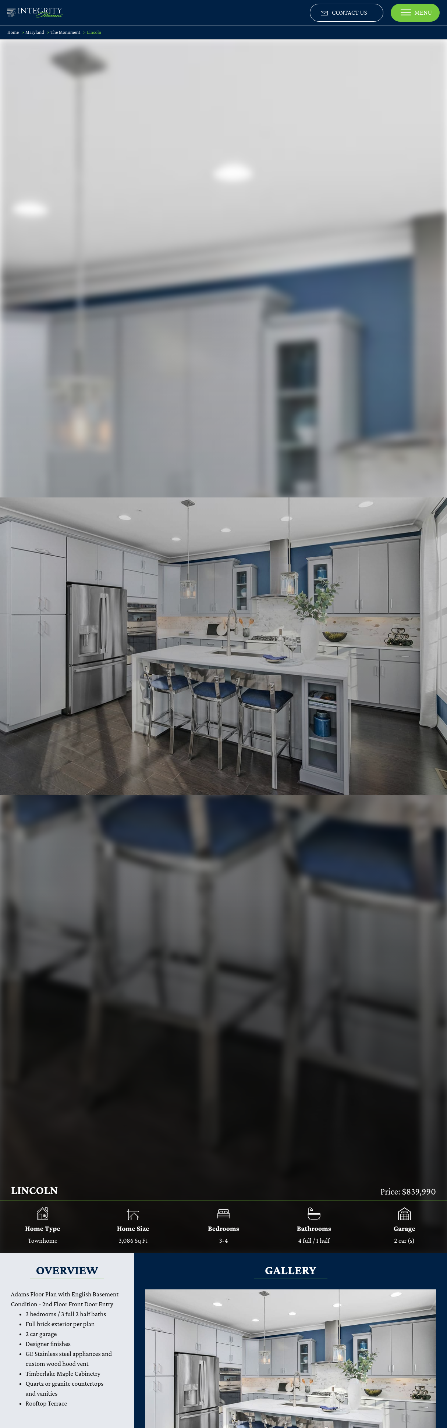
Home (13, 32)
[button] (346, 13)
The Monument (66, 32)
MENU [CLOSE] (416, 12)
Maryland (34, 32)
